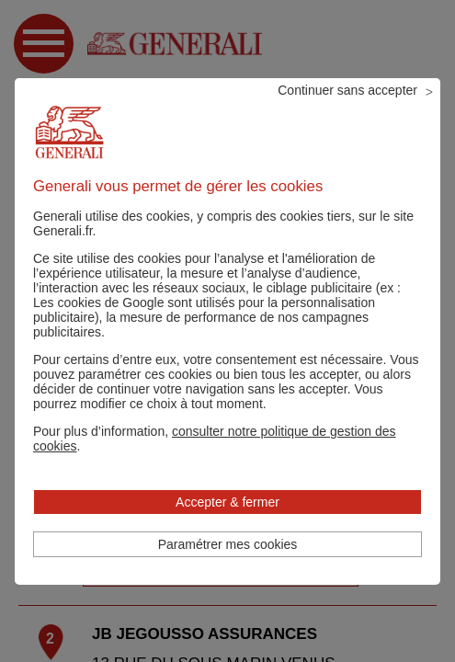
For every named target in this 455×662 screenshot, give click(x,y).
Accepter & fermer (227, 502)
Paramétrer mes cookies (228, 544)
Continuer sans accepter (347, 90)
